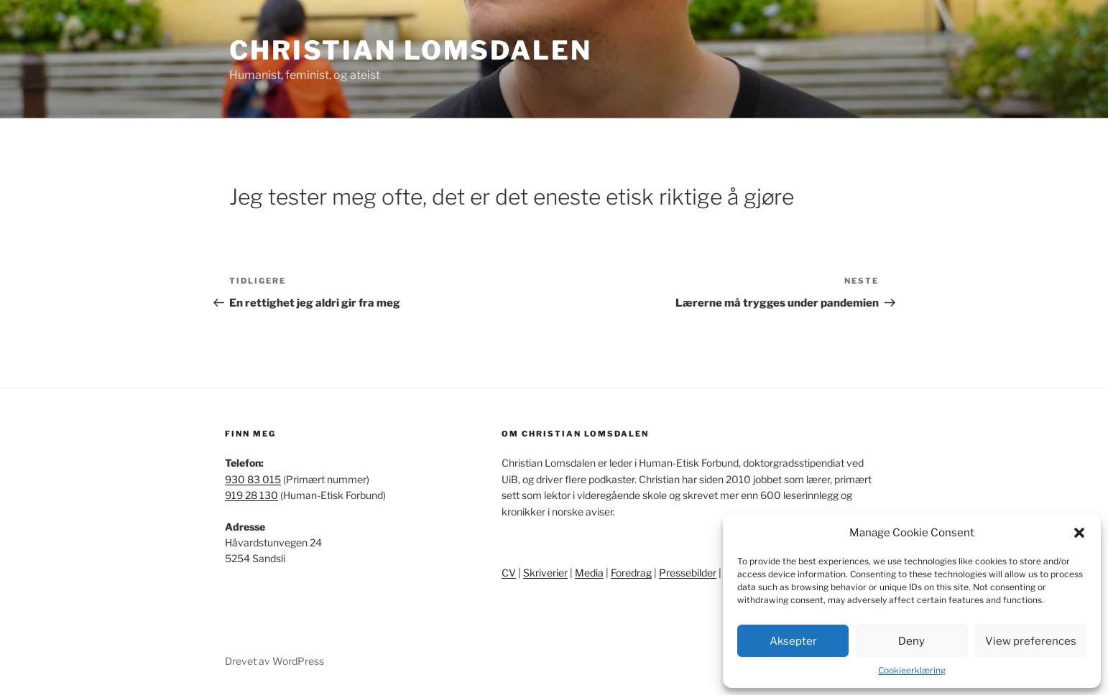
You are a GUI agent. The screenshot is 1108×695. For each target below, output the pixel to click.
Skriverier (545, 572)
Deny (911, 641)
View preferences (1030, 641)
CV (509, 572)
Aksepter (793, 641)
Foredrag (631, 572)
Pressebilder (687, 572)
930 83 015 (253, 479)
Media (589, 572)
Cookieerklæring (912, 670)
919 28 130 (251, 495)
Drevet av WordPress (274, 661)
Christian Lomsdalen (410, 50)
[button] (1079, 533)
